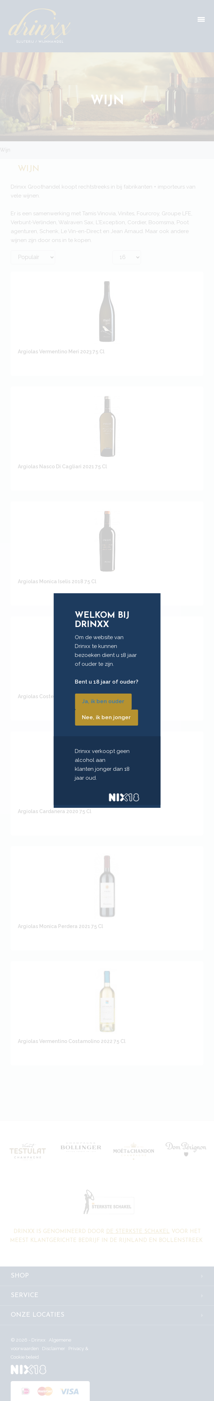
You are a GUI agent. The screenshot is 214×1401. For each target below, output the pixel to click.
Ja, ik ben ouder (103, 701)
